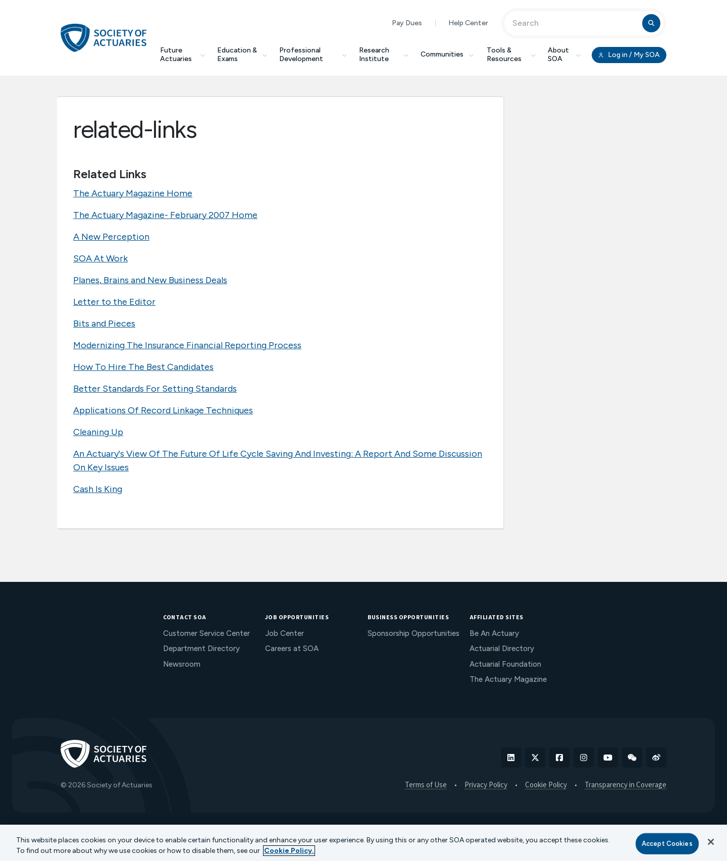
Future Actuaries (182, 54)
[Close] (711, 842)
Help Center (468, 23)
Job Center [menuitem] (284, 633)
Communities (448, 54)
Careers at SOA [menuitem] (292, 648)
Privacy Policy (485, 785)
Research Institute (383, 54)
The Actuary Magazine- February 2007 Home (165, 215)
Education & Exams (242, 54)
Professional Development (313, 54)
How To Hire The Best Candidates (143, 366)
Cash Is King (97, 489)
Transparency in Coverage (625, 785)
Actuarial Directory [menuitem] (502, 648)
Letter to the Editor (114, 301)
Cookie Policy (546, 785)
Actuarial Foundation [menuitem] (505, 664)
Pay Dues (407, 23)
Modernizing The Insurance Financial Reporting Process (187, 345)
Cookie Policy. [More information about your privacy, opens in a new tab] (289, 850)
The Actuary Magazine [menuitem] (508, 679)
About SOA (564, 54)
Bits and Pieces (104, 323)
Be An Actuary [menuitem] (494, 633)
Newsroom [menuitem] (181, 664)
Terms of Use (426, 785)
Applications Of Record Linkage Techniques (163, 410)
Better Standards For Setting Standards (155, 388)
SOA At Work (100, 258)
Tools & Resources (511, 54)
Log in (629, 55)
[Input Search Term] (574, 23)
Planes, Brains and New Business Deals (150, 280)
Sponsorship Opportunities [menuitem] (413, 633)
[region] (363, 843)
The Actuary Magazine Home (132, 193)
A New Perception (111, 236)
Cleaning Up (98, 432)
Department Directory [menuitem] (201, 648)
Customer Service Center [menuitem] (206, 633)
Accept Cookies (667, 843)
